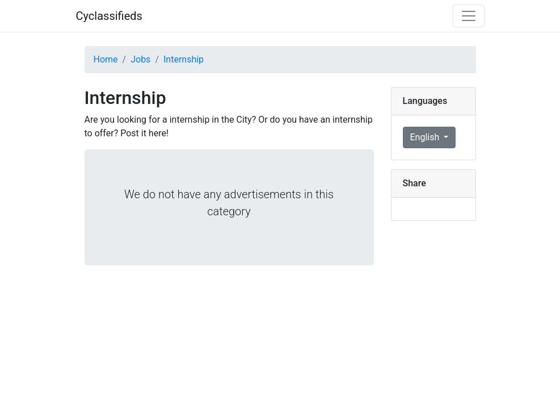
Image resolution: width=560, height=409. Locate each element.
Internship (183, 59)
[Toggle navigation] (469, 16)
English (426, 137)
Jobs (140, 59)
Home (106, 59)
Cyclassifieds (109, 16)
